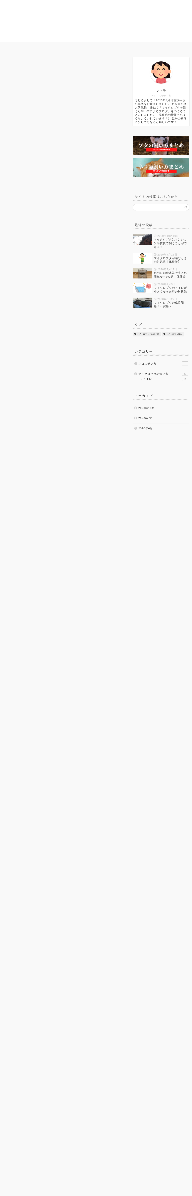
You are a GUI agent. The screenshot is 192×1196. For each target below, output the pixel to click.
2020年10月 (146, 408)
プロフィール (161, 47)
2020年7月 (145, 418)
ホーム (26, 47)
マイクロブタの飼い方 (19, 63)
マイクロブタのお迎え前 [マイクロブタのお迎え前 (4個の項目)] (148, 334)
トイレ (165, 379)
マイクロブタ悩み (99, 47)
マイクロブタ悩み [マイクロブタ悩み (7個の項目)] (174, 334)
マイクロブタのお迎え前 (58, 47)
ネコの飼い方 (131, 47)
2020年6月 (145, 428)
